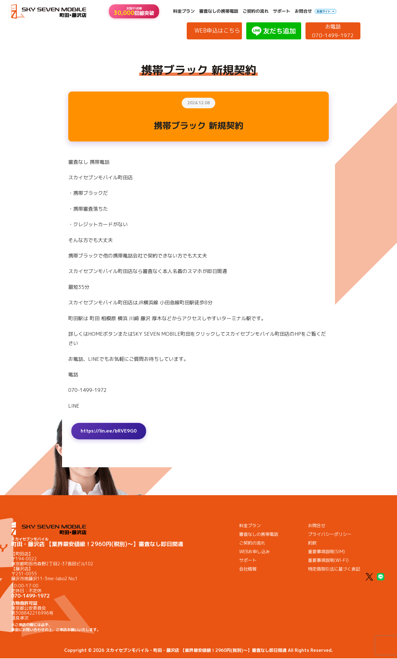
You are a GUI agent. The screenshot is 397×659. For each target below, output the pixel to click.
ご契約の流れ (256, 11)
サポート (281, 11)
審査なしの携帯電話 (218, 11)
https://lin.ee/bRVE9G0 (111, 431)
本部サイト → (325, 11)
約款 (312, 543)
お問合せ (303, 11)
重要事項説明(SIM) (326, 552)
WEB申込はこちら (217, 30)
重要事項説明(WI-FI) (328, 561)
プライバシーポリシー (329, 535)
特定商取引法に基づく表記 (334, 569)
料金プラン (184, 11)
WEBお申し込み (254, 552)
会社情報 (247, 569)
